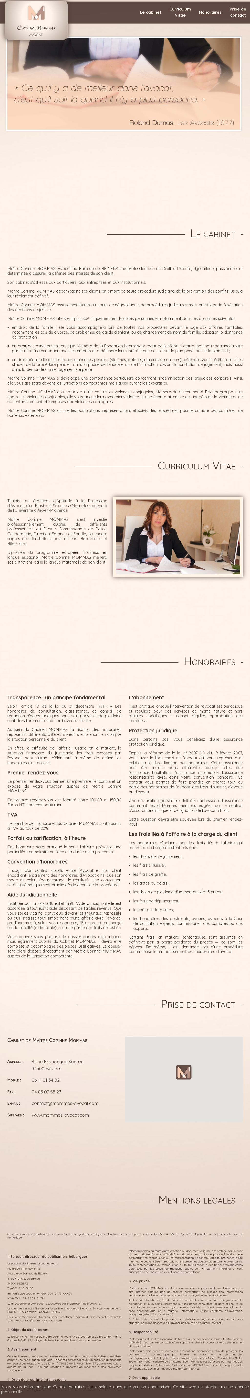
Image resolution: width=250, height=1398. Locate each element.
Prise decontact (238, 12)
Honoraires (210, 12)
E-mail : (13, 1103)
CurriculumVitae (180, 12)
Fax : (11, 1091)
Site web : (15, 1114)
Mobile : (14, 1079)
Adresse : (15, 1061)
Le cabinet (150, 12)
